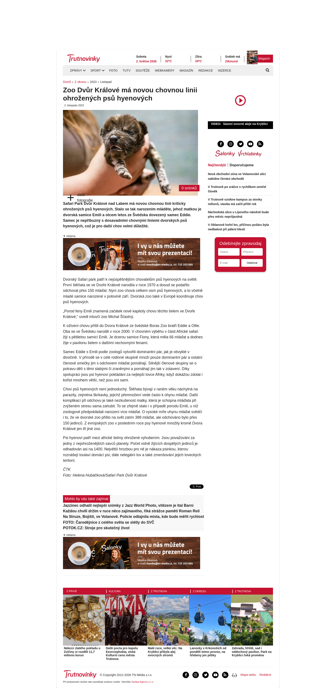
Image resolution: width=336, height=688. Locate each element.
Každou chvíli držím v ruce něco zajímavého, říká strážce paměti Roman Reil (131, 511)
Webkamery (164, 70)
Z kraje (71, 591)
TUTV (126, 70)
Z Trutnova (159, 591)
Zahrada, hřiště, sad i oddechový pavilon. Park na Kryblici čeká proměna (252, 651)
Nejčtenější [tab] (217, 165)
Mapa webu (248, 674)
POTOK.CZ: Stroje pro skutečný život (96, 528)
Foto (113, 70)
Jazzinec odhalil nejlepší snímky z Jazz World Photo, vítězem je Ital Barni (128, 505)
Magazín (264, 58)
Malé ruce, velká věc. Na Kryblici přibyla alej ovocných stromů (165, 651)
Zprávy (76, 70)
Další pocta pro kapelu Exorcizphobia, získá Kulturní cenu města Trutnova (122, 653)
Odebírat (252, 262)
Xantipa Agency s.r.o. (142, 682)
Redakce (205, 70)
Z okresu (80, 82)
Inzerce (224, 70)
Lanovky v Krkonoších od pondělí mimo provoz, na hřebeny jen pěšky (208, 651)
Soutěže (143, 70)
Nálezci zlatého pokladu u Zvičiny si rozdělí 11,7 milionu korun (82, 651)
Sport (95, 70)
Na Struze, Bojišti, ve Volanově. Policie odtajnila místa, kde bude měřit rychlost (133, 516)
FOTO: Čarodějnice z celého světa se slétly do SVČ (108, 522)
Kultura (115, 591)
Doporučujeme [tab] (242, 165)
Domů (67, 82)
